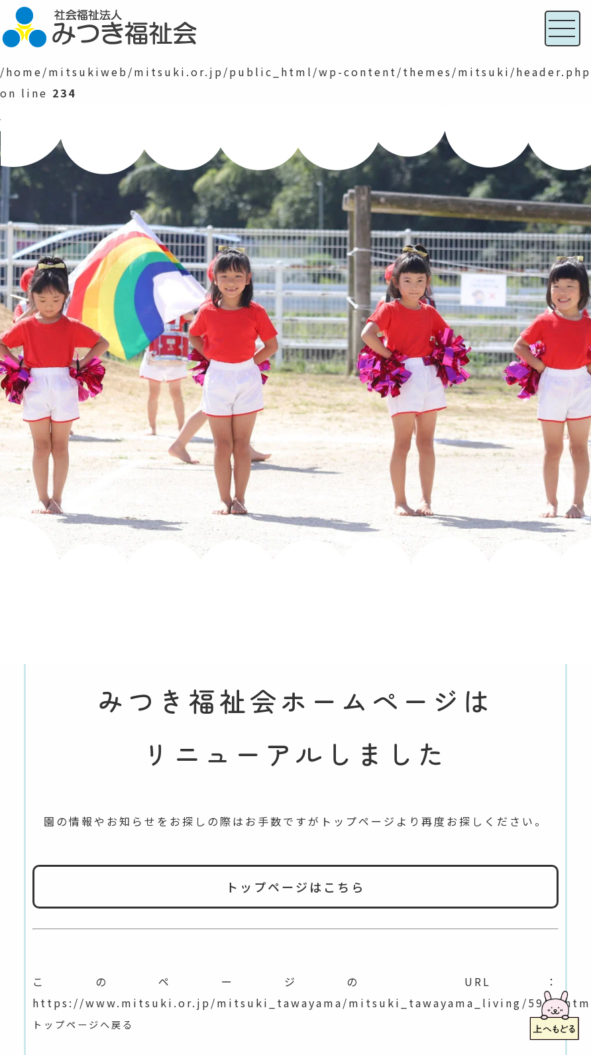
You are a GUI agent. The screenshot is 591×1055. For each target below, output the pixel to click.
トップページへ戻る (89, 1024)
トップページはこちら (295, 886)
